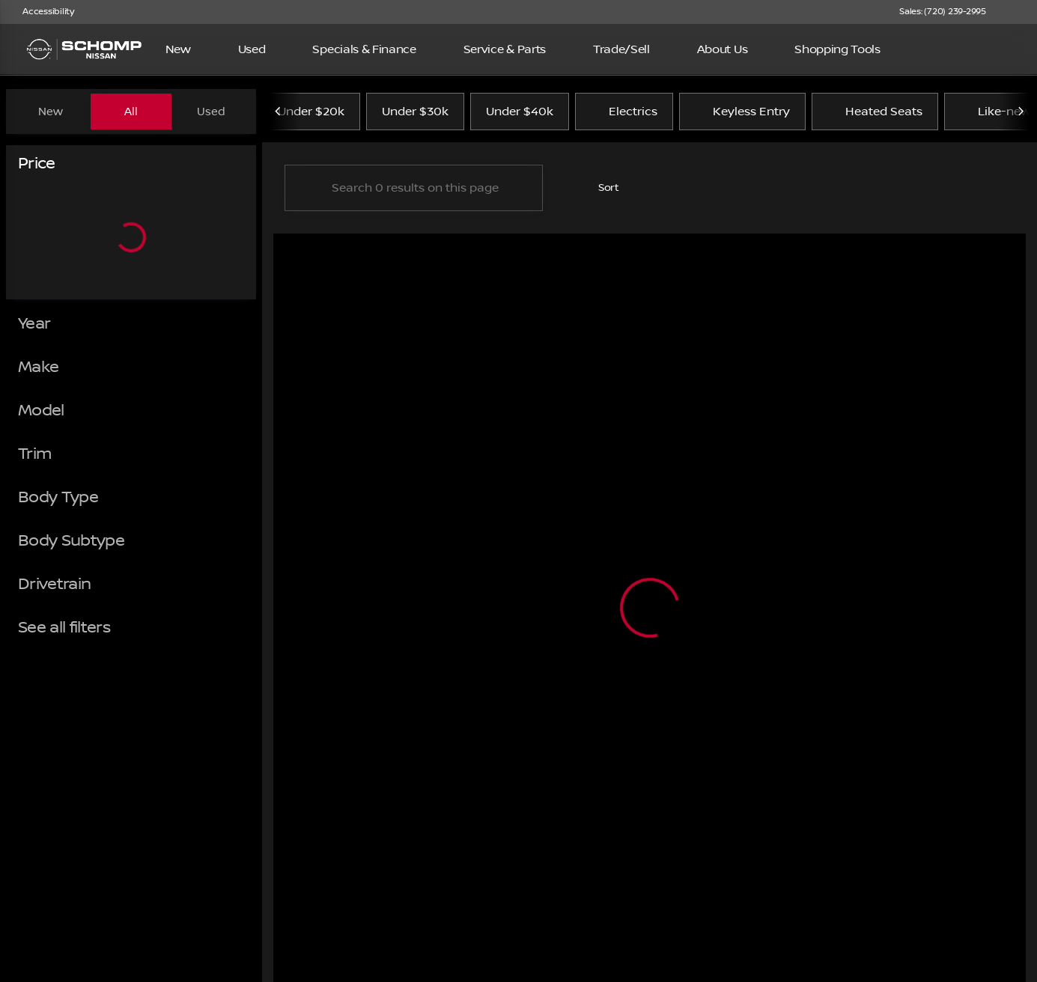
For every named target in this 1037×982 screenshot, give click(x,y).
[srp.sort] (600, 188)
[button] (1019, 12)
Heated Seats (874, 111)
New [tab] (50, 111)
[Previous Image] (278, 111)
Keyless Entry (742, 111)
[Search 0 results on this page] (413, 187)
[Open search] (1003, 49)
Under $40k (519, 111)
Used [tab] (211, 111)
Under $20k (311, 111)
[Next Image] (1020, 111)
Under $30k (415, 111)
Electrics (624, 111)
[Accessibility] (41, 12)
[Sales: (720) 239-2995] (942, 12)
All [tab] (131, 111)
